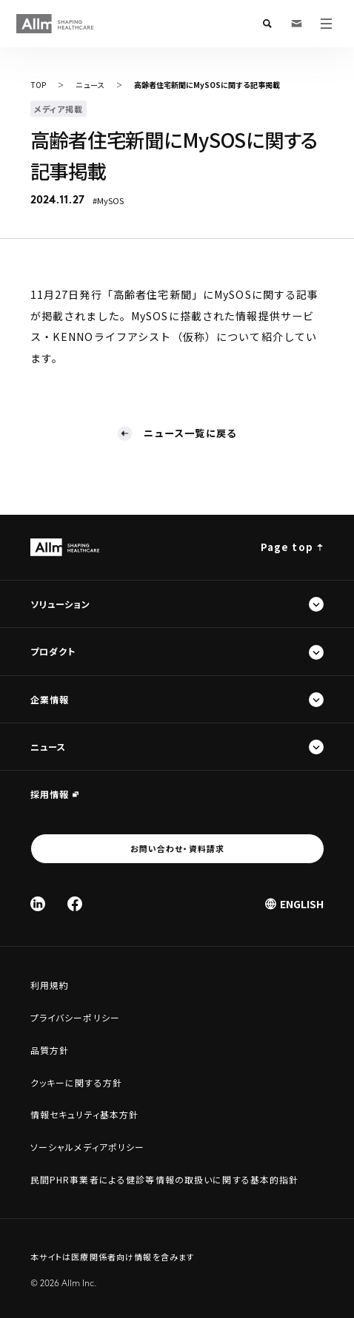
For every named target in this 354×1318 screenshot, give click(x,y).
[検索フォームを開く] (267, 23)
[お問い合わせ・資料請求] (297, 23)
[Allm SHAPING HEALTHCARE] (55, 23)
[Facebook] (74, 903)
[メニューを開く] (326, 23)
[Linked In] (37, 903)
